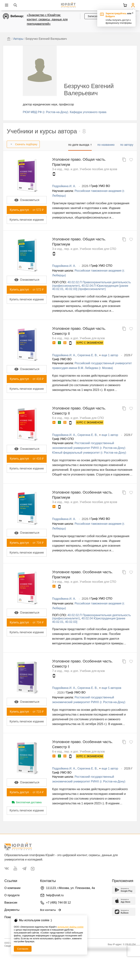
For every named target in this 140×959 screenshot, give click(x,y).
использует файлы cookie (70, 927)
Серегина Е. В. (87, 355)
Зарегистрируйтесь (116, 13)
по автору (126, 144)
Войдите (110, 16)
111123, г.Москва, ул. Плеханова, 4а (70, 888)
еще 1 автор (110, 355)
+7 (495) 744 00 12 (58, 902)
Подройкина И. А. (64, 186)
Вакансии (10, 902)
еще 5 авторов (111, 687)
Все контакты (51, 910)
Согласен (22, 948)
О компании (12, 888)
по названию (105, 144)
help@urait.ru (55, 895)
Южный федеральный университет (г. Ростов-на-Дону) (89, 452)
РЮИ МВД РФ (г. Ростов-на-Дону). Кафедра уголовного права (64, 112)
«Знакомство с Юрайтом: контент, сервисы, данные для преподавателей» (47, 19)
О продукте (12, 895)
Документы (11, 909)
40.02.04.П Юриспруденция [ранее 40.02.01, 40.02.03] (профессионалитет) (90, 287)
